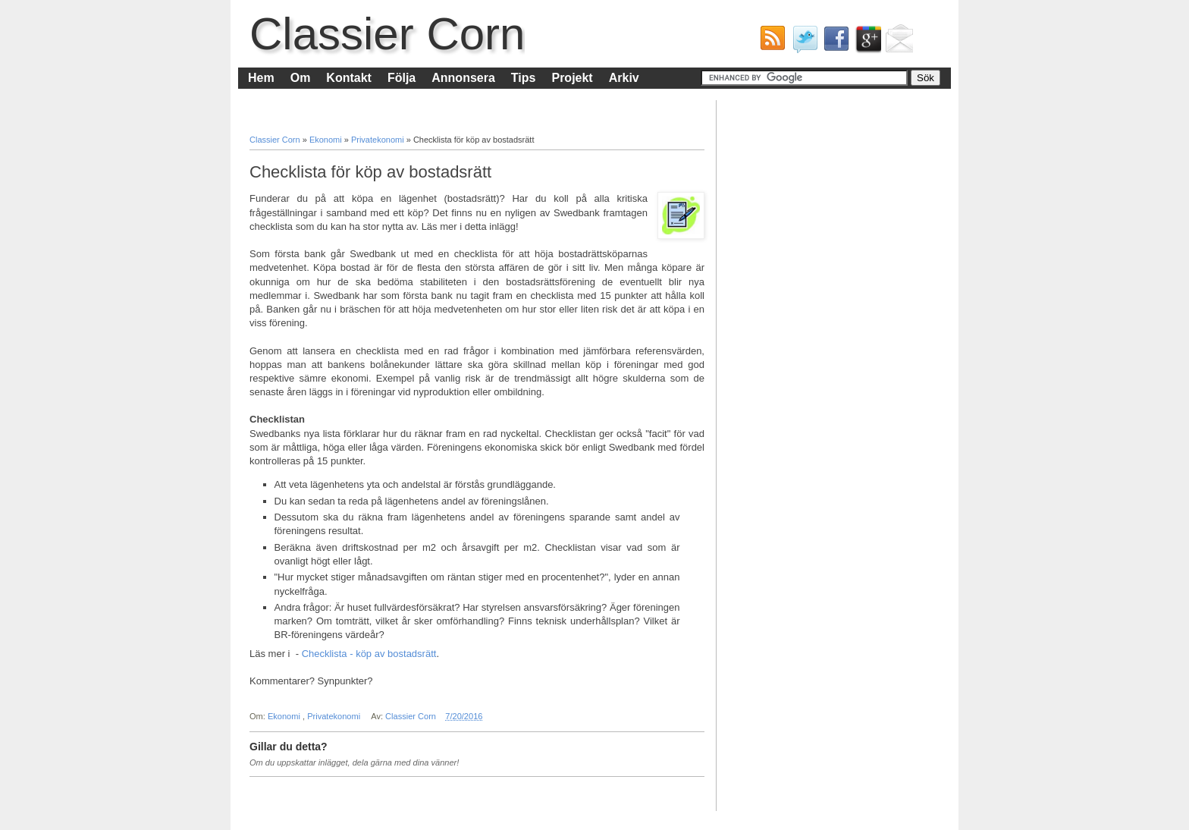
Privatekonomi (378, 139)
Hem (261, 77)
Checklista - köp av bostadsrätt (369, 653)
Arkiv (624, 77)
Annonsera (463, 77)
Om (300, 77)
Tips (523, 77)
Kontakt (349, 77)
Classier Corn (387, 33)
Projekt (571, 77)
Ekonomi (326, 139)
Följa (401, 77)
